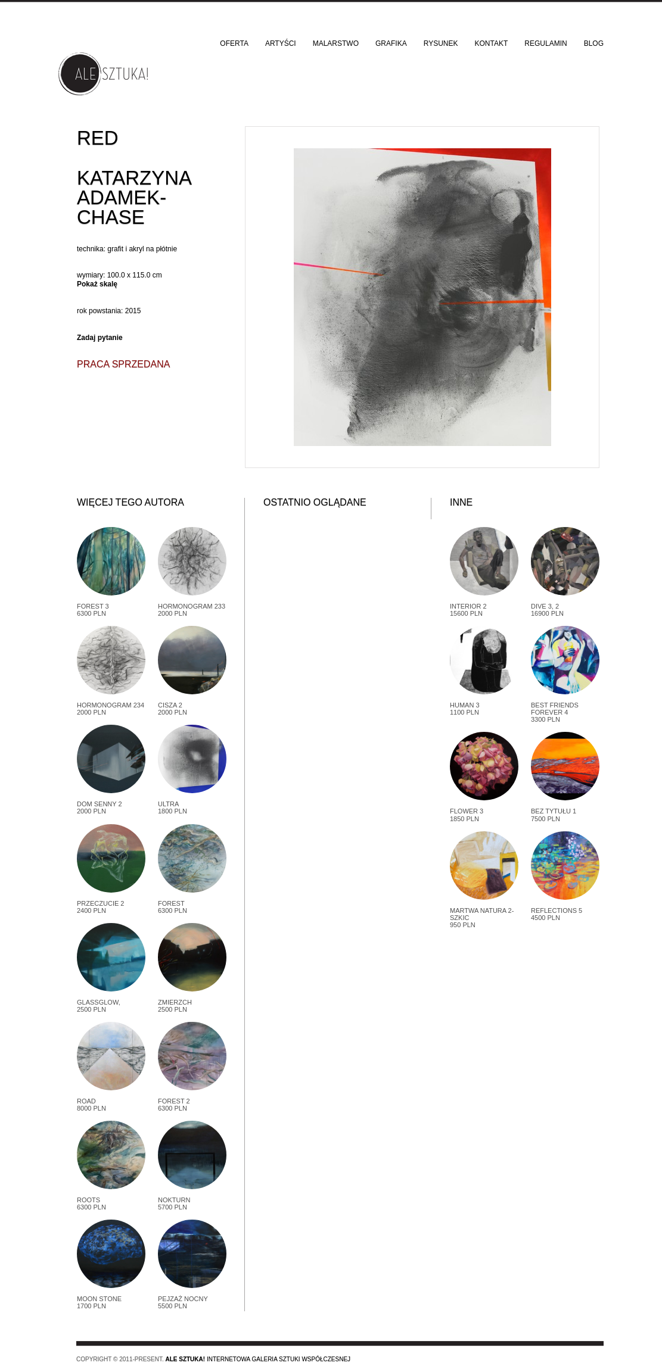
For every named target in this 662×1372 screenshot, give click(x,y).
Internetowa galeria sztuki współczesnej (257, 1359)
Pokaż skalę (97, 284)
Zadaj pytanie (100, 337)
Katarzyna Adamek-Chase (134, 197)
